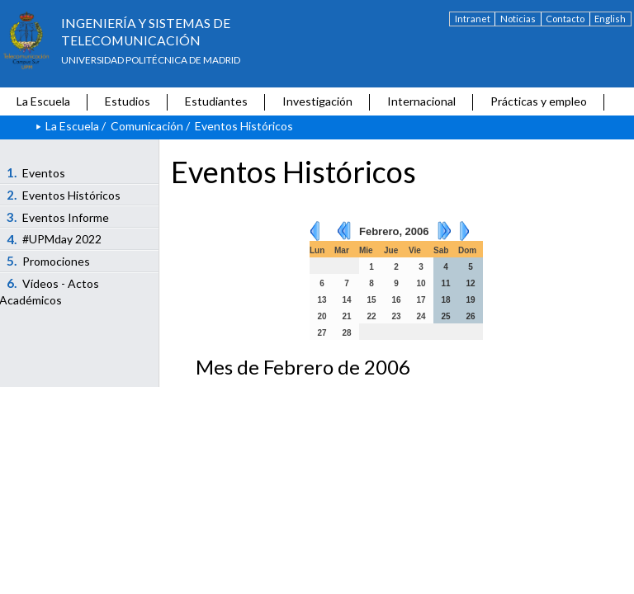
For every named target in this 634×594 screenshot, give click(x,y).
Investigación (317, 101)
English (610, 18)
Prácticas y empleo (538, 101)
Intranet (472, 18)
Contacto (565, 18)
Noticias (518, 18)
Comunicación (147, 126)
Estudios (127, 101)
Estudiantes (216, 101)
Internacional (421, 101)
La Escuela (43, 101)
